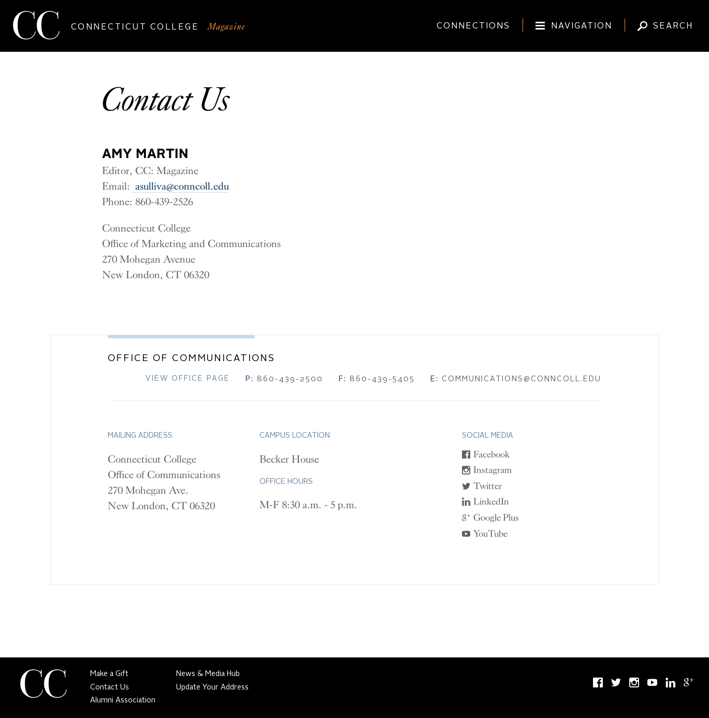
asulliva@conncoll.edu (181, 186)
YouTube (490, 533)
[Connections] (469, 21)
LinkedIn (491, 502)
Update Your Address (212, 687)
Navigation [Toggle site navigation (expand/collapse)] (581, 26)
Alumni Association (122, 700)
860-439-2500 (284, 379)
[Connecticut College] (354, 27)
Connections (473, 26)
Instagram (492, 470)
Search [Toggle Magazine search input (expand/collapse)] (673, 26)
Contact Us (109, 687)
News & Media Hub (208, 674)
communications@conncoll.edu (515, 379)
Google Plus (496, 517)
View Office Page (188, 378)
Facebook (491, 454)
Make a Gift (109, 674)
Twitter (487, 486)
